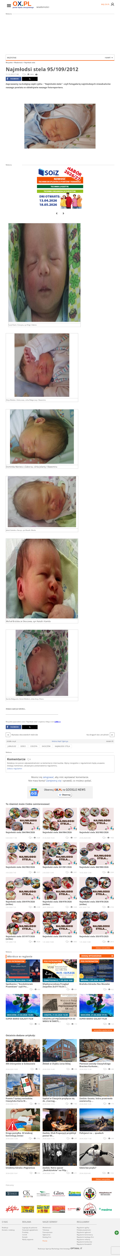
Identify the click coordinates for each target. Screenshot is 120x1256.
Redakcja (5, 1228)
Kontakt (24, 1237)
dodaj (91, 956)
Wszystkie (59, 57)
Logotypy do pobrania (29, 1228)
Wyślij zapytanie (27, 1239)
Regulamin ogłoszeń (84, 1232)
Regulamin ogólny (83, 1228)
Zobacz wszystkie (103, 948)
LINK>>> (58, 722)
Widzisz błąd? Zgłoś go (60, 741)
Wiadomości (19, 62)
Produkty (25, 1232)
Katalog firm (47, 1237)
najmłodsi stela (62, 746)
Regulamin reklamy (83, 1239)
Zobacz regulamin (14, 768)
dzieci (23, 746)
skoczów (46, 746)
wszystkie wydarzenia (103, 1030)
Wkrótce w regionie (20, 956)
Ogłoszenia (46, 1235)
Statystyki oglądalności (30, 1230)
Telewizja (46, 1230)
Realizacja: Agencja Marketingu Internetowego (60, 1249)
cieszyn (33, 746)
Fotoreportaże (47, 1232)
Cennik (24, 1235)
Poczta (45, 1241)
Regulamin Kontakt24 (84, 1244)
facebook (13, 79)
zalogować (48, 777)
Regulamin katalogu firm (85, 1237)
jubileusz (12, 746)
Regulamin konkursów (84, 1242)
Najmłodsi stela (29, 62)
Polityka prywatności (84, 1230)
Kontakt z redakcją (8, 1230)
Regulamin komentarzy (85, 1235)
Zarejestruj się (53, 780)
